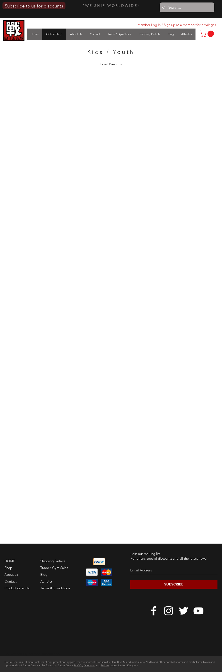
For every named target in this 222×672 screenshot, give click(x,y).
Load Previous (111, 64)
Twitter (105, 665)
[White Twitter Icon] (183, 611)
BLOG (78, 665)
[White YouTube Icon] (198, 611)
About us (11, 574)
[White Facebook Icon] (153, 611)
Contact (11, 581)
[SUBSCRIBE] (173, 584)
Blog (43, 574)
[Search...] (186, 7)
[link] (207, 34)
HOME (10, 561)
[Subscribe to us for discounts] (34, 6)
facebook (89, 665)
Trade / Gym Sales (54, 568)
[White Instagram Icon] (168, 611)
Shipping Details (52, 561)
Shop (8, 568)
